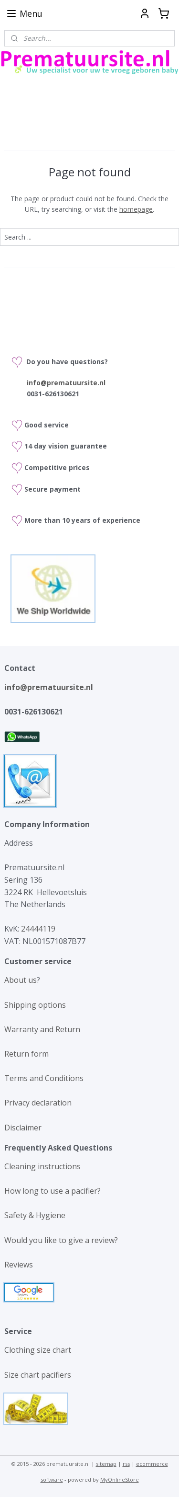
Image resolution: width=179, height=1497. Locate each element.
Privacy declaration (38, 1102)
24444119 (37, 928)
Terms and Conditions (44, 1078)
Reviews (18, 1264)
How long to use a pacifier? (52, 1191)
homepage (136, 209)
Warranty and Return (42, 1029)
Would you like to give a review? (61, 1240)
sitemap (106, 1463)
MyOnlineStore (119, 1479)
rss (126, 1463)
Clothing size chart (37, 1350)
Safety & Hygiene (34, 1215)
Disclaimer (23, 1127)
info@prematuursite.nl (48, 687)
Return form (26, 1053)
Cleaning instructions (42, 1166)
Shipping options (35, 1005)
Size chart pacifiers (37, 1375)
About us (20, 980)
